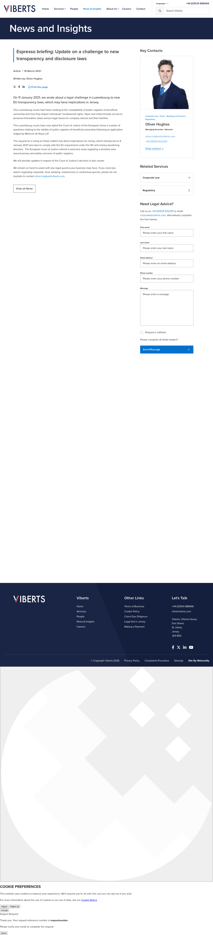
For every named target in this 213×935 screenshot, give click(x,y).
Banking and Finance (176, 116)
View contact (154, 148)
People (74, 8)
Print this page (38, 87)
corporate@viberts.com (153, 215)
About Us (111, 8)
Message (144, 288)
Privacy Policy (132, 660)
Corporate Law (151, 116)
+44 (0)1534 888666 (197, 3)
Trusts (162, 116)
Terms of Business (134, 606)
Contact (140, 8)
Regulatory (150, 119)
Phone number (146, 273)
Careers (126, 8)
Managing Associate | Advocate (159, 129)
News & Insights (92, 8)
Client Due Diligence (135, 616)
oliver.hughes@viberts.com (50, 176)
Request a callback (155, 332)
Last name (145, 242)
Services (59, 8)
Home (45, 8)
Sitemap (178, 660)
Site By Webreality (198, 660)
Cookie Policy (132, 611)
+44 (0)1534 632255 (163, 211)
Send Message (166, 349)
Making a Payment (134, 626)
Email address (146, 258)
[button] (166, 177)
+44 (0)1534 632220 (156, 141)
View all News (24, 188)
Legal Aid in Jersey (134, 621)
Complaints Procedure (157, 660)
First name (145, 227)
